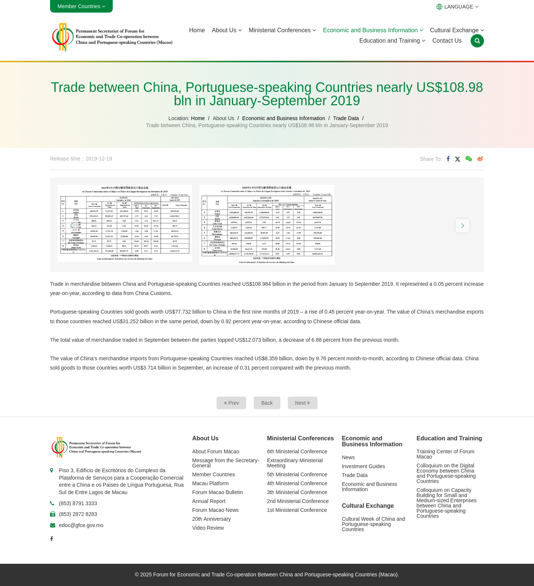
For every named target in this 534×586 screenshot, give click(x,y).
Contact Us (447, 40)
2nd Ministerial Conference (298, 501)
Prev (231, 403)
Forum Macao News (215, 510)
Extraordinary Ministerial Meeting (295, 463)
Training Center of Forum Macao (445, 454)
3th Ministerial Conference (297, 492)
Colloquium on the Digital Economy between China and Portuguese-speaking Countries (446, 473)
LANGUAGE (457, 7)
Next (302, 403)
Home (197, 30)
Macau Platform (210, 483)
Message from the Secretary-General (225, 463)
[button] (71, 225)
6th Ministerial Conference (297, 451)
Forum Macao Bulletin (217, 492)
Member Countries (213, 474)
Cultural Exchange (457, 30)
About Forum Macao (215, 451)
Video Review (208, 528)
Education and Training (392, 40)
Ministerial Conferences (282, 30)
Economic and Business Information (373, 30)
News (348, 457)
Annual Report (208, 501)
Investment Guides (363, 466)
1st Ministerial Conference (297, 510)
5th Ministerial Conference (297, 474)
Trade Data (346, 118)
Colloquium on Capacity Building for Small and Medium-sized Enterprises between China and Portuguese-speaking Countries (446, 503)
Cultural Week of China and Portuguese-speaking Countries (373, 524)
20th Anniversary (211, 519)
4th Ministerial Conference (297, 483)
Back (267, 403)
